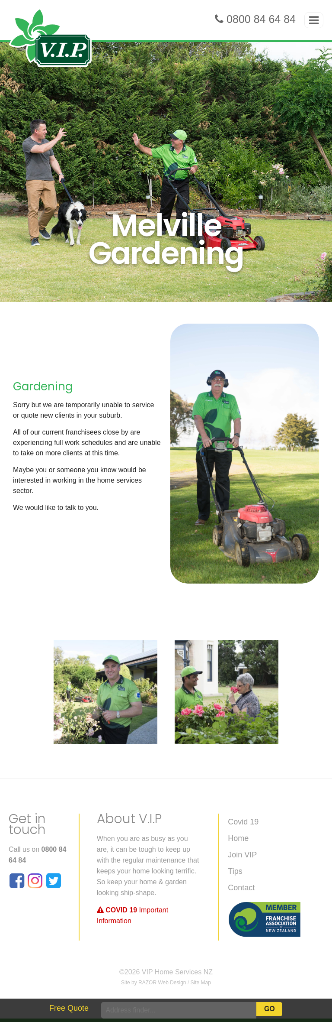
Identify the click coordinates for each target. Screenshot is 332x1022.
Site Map (201, 983)
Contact (241, 887)
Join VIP (242, 854)
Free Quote (69, 1008)
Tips (235, 871)
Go (269, 1008)
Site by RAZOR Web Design (153, 983)
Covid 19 (243, 822)
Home (238, 838)
